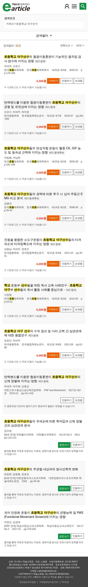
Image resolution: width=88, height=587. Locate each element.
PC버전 (65, 582)
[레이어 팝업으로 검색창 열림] (82, 6)
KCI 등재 (40, 61)
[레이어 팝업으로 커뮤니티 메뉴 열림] (74, 6)
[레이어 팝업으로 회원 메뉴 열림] (67, 6)
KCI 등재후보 (57, 152)
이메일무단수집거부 (48, 582)
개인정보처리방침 (27, 582)
